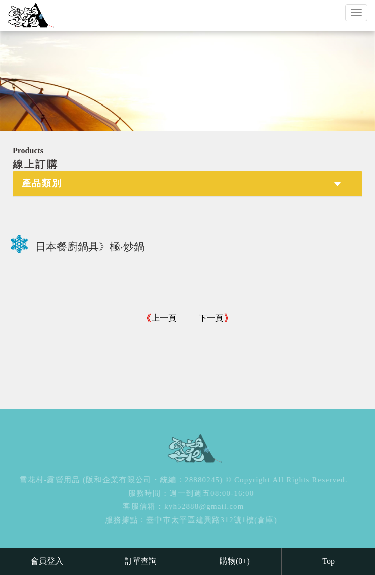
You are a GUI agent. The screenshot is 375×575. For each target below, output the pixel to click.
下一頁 (211, 317)
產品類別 (42, 183)
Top (328, 561)
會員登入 (47, 561)
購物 (235, 561)
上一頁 (164, 317)
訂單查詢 (141, 561)
